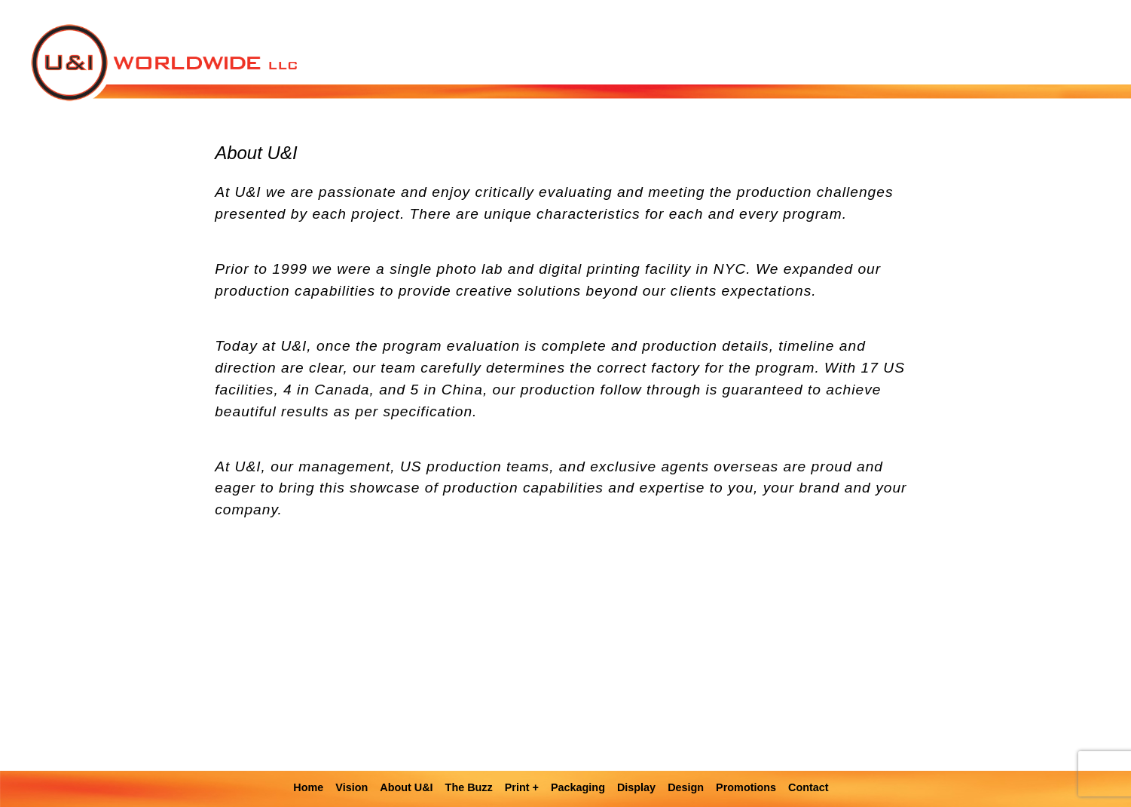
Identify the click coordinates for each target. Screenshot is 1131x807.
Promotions (746, 787)
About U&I (406, 787)
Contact (808, 787)
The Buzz (469, 787)
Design (686, 787)
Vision (351, 787)
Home (308, 787)
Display (636, 787)
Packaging (578, 787)
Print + (522, 787)
